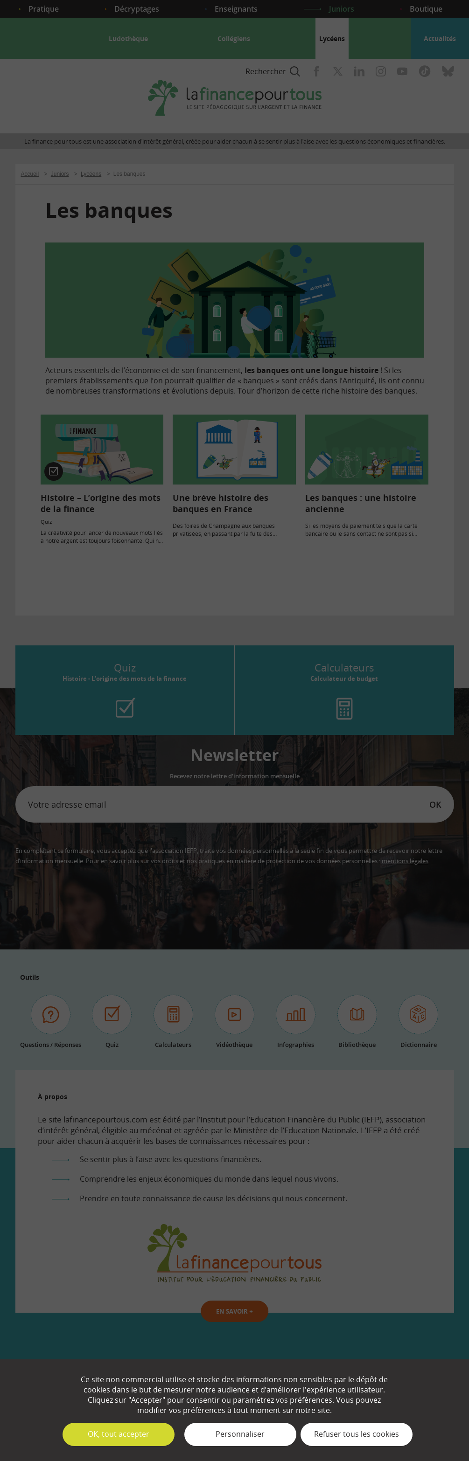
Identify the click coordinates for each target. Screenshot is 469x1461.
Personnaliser (240, 1434)
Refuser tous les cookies (356, 1434)
